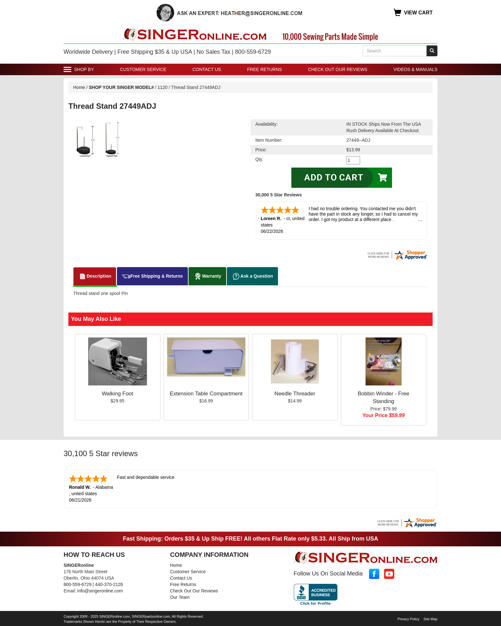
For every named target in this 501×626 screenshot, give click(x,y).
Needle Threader (294, 394)
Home (79, 87)
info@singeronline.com (100, 590)
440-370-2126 (109, 584)
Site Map (430, 619)
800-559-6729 (77, 584)
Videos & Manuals (415, 69)
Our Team (179, 597)
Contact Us (206, 69)
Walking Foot (117, 394)
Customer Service (143, 69)
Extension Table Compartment (206, 394)
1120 (163, 87)
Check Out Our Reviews (337, 69)
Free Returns (264, 69)
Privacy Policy (408, 619)
